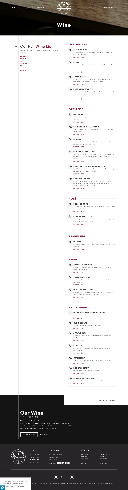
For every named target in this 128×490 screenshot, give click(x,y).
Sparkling (23, 63)
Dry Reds (23, 58)
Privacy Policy (95, 483)
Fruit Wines (24, 68)
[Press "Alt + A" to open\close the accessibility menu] (2, 487)
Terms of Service (106, 483)
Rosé (21, 61)
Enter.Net (65, 483)
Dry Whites (24, 56)
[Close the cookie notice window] (29, 479)
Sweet (22, 65)
